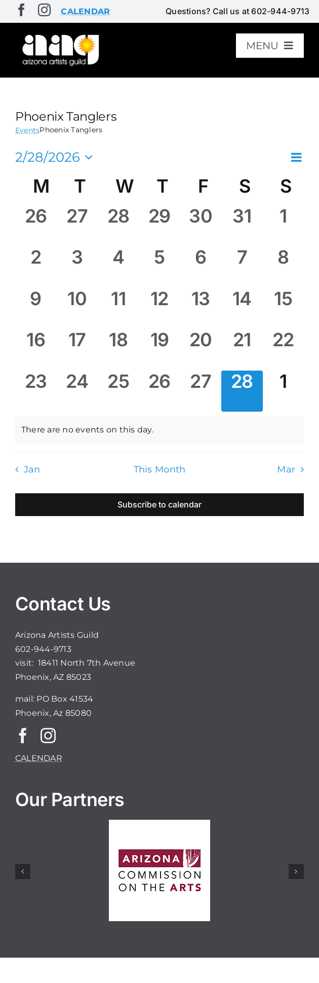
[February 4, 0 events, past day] (118, 266)
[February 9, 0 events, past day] (35, 308)
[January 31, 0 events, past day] (241, 225)
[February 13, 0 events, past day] (200, 308)
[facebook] (21, 10)
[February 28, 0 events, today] (241, 391)
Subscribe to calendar (159, 504)
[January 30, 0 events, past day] (200, 225)
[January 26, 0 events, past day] (35, 225)
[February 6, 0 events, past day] (200, 266)
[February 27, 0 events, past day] (200, 391)
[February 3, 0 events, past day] (76, 266)
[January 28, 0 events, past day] (118, 225)
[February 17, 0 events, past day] (76, 349)
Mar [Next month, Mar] (286, 469)
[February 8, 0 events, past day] (283, 266)
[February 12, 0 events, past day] (159, 308)
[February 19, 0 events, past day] (159, 349)
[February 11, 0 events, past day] (118, 308)
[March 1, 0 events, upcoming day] (283, 391)
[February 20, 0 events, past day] (200, 349)
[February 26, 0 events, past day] (159, 391)
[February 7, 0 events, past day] (241, 266)
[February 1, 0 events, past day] (283, 225)
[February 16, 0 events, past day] (35, 349)
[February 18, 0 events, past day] (118, 349)
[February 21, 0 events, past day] (241, 349)
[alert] (159, 430)
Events (27, 130)
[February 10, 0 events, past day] (76, 308)
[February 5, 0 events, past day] (159, 266)
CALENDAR (38, 758)
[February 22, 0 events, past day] (283, 349)
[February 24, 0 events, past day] (76, 391)
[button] (22, 871)
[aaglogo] (59, 36)
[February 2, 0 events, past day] (35, 266)
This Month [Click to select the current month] (160, 469)
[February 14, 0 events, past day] (241, 308)
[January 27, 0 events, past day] (76, 225)
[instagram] (44, 10)
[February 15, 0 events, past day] (283, 308)
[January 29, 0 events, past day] (159, 225)
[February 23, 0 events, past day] (35, 391)
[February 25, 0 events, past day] (118, 391)
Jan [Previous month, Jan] (32, 469)
